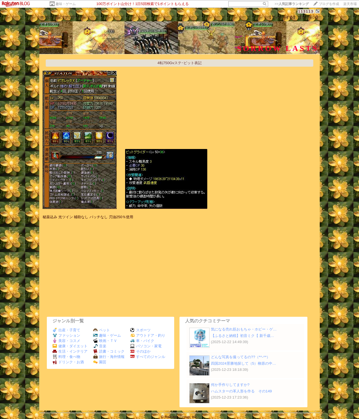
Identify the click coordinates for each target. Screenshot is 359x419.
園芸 (99, 362)
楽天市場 (350, 4)
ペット (101, 330)
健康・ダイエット (70, 346)
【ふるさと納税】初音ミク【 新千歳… (242, 336)
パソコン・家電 (146, 346)
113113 (306, 11)
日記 (58, 17)
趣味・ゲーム (66, 4)
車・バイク (142, 341)
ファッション (66, 335)
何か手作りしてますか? (230, 385)
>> (292, 4)
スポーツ (140, 330)
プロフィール (75, 17)
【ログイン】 (309, 17)
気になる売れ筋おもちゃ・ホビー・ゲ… (244, 329)
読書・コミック (109, 351)
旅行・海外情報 (109, 357)
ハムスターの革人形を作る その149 (241, 391)
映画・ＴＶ (105, 341)
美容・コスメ (66, 341)
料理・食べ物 (66, 357)
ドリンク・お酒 (68, 362)
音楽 (99, 346)
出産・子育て (66, 330)
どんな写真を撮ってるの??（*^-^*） (240, 357)
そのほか (140, 351)
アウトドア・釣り (147, 335)
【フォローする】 (282, 17)
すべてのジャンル (147, 357)
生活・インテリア (70, 351)
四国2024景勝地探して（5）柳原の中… (243, 363)
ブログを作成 (329, 4)
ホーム (45, 17)
